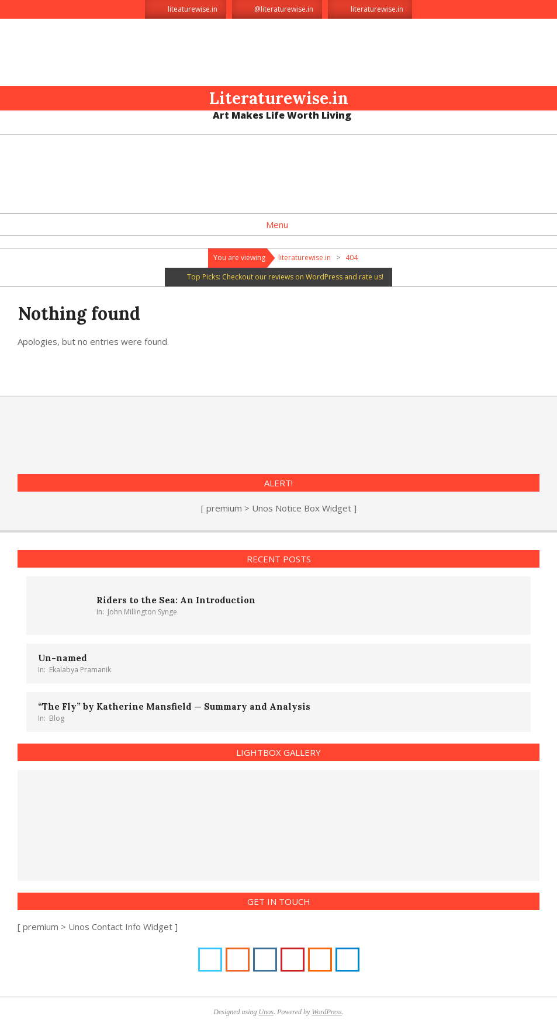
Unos (266, 1012)
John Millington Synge (142, 612)
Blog (56, 718)
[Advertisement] (279, 173)
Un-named (62, 657)
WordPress (326, 1012)
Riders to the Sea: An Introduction (175, 600)
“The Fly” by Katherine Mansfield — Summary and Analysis (174, 706)
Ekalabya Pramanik (80, 670)
